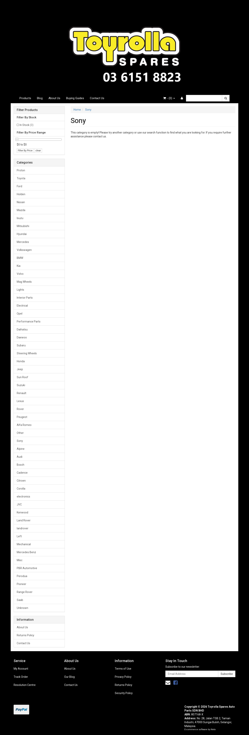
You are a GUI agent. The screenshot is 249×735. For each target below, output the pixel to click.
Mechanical (24, 544)
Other (20, 432)
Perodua (22, 576)
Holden (21, 194)
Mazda (21, 210)
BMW (20, 257)
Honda (21, 361)
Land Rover (24, 520)
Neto (213, 729)
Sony (20, 440)
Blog (40, 98)
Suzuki (21, 385)
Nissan (21, 202)
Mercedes (23, 242)
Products (25, 98)
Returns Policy (25, 635)
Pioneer (21, 584)
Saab (20, 600)
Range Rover (24, 592)
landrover (22, 528)
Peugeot (22, 417)
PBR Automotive (27, 568)
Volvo (20, 273)
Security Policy (124, 693)
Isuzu (20, 218)
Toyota (21, 178)
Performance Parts (28, 321)
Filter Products (27, 110)
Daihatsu (22, 329)
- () (169, 98)
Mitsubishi (23, 226)
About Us (54, 98)
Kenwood (22, 512)
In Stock (26, 125)
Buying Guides (75, 98)
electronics (23, 496)
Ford (19, 186)
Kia (18, 265)
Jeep (20, 369)
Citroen (21, 480)
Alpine (21, 448)
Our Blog (69, 676)
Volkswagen (24, 249)
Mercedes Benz (26, 552)
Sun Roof (22, 377)
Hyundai (22, 234)
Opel (19, 313)
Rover (20, 409)
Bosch (20, 464)
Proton (21, 170)
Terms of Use (123, 668)
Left (19, 536)
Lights (20, 289)
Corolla (21, 488)
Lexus (20, 401)
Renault (21, 393)
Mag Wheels (24, 281)
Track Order (21, 676)
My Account (21, 668)
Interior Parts (25, 297)
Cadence (22, 472)
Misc (19, 560)
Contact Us (97, 98)
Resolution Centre (25, 684)
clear (38, 150)
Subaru (21, 345)
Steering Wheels (27, 353)
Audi (19, 456)
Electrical (22, 305)
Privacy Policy (123, 676)
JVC (19, 504)
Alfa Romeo (24, 424)
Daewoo (22, 337)
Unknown (22, 607)
